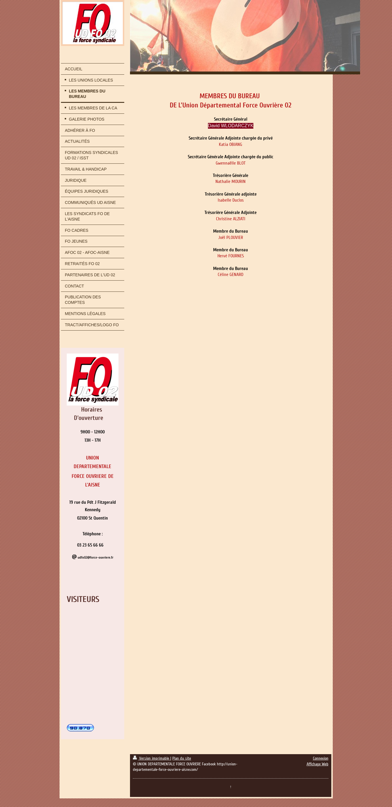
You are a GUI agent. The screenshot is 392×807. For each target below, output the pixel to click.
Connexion (320, 758)
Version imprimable (151, 758)
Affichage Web (317, 764)
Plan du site (181, 758)
